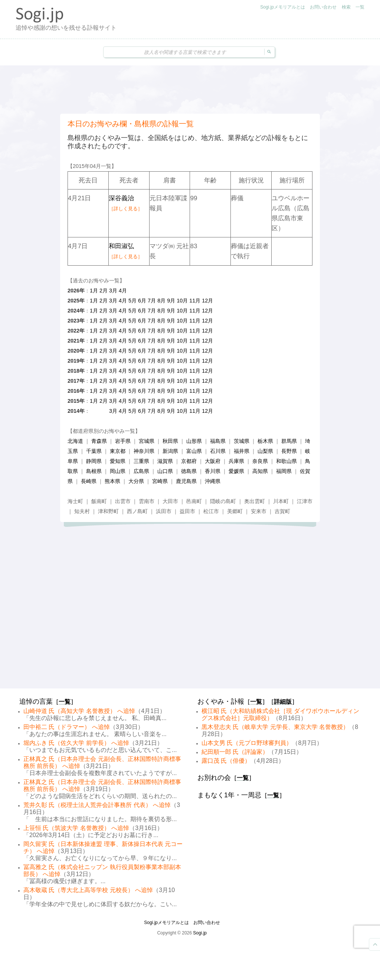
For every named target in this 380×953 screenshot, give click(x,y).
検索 (346, 7)
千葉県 (94, 451)
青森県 (99, 441)
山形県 (194, 441)
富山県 (194, 451)
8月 (161, 301)
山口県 (165, 471)
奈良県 (260, 461)
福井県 (241, 451)
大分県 (136, 481)
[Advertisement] (190, 89)
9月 (171, 301)
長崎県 (88, 481)
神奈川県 (144, 451)
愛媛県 (236, 471)
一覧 (360, 7)
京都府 (189, 461)
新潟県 (170, 451)
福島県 (218, 441)
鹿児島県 (186, 481)
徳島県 (189, 471)
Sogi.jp (200, 933)
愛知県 (117, 461)
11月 (194, 301)
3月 (113, 291)
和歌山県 (286, 461)
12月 (207, 301)
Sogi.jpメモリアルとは (282, 7)
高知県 (260, 471)
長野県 (289, 451)
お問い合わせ (323, 7)
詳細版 (283, 701)
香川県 (212, 471)
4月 (123, 291)
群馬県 (289, 441)
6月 (142, 301)
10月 (182, 301)
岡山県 (117, 471)
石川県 (218, 451)
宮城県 (146, 441)
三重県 (141, 461)
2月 (103, 291)
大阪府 (212, 461)
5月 (132, 301)
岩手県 (123, 441)
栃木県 (265, 441)
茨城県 (241, 441)
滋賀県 (165, 461)
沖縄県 (212, 481)
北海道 (75, 441)
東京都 (117, 451)
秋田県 (170, 441)
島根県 (94, 471)
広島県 (141, 471)
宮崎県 (160, 481)
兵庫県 (236, 461)
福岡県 (284, 471)
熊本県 (112, 481)
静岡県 (94, 461)
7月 (152, 301)
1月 (94, 291)
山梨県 (265, 451)
